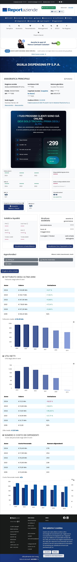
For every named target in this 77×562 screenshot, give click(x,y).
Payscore (37, 18)
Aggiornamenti (57, 21)
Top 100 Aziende (58, 18)
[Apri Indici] (21, 264)
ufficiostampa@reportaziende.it (35, 538)
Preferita (68, 79)
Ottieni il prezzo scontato (39, 54)
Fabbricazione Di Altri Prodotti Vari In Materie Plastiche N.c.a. (49, 103)
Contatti (30, 549)
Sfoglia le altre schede (10, 271)
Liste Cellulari (28, 18)
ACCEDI (34, 559)
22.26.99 (42, 100)
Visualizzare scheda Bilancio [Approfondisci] (25, 246)
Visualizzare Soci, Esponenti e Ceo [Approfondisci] (60, 246)
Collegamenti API (20, 21)
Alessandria (9, 105)
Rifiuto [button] (55, 552)
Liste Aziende (18, 18)
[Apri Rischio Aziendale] (56, 259)
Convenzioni (32, 21)
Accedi (71, 8)
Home (46, 520)
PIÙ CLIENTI (9, 18)
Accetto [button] (47, 552)
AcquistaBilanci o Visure (13, 207)
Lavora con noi (47, 18)
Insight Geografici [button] (44, 21)
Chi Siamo (68, 18)
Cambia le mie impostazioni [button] (54, 556)
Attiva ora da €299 (53, 160)
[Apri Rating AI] (21, 259)
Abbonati (64, 8)
